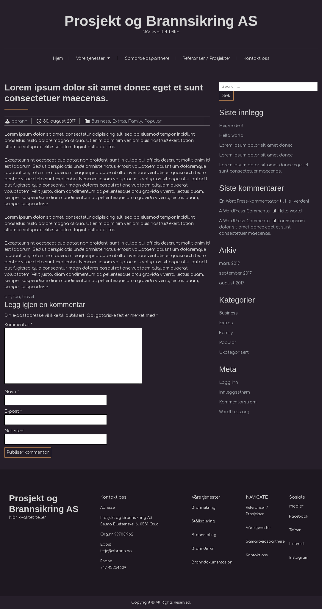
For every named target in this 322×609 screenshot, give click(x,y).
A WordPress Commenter (245, 211)
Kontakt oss (256, 58)
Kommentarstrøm (238, 402)
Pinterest (296, 544)
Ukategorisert (234, 352)
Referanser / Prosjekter (206, 58)
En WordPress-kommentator (249, 201)
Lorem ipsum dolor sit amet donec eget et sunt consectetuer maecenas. (262, 227)
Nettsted (14, 431)
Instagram (298, 557)
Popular (153, 121)
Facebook (298, 516)
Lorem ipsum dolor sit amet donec (256, 145)
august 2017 (231, 283)
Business (100, 121)
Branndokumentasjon (212, 562)
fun (16, 297)
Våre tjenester (90, 58)
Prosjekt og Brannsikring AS (160, 21)
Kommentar (18, 324)
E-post (13, 411)
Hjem (58, 58)
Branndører (203, 549)
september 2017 (235, 273)
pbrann (19, 121)
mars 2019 (229, 263)
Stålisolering (203, 521)
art (7, 297)
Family (135, 121)
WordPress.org (234, 412)
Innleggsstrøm (234, 392)
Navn (11, 391)
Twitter (295, 530)
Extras (119, 121)
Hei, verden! (231, 125)
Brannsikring (203, 507)
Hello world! (231, 135)
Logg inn (228, 382)
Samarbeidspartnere (147, 58)
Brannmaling (204, 535)
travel (28, 297)
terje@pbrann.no (116, 551)
